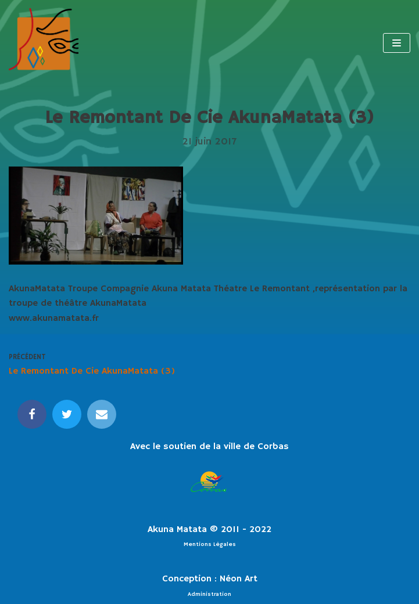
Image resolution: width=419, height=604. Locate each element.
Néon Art (238, 579)
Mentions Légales (210, 544)
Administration (209, 594)
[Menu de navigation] (396, 43)
